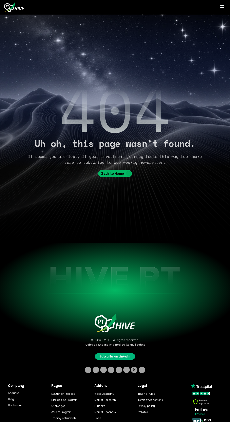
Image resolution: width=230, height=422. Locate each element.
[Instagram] (96, 370)
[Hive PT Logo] (15, 7)
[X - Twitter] (134, 370)
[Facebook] (119, 370)
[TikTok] (103, 370)
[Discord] (111, 370)
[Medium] (142, 370)
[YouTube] (126, 370)
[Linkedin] (88, 370)
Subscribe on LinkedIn (115, 356)
